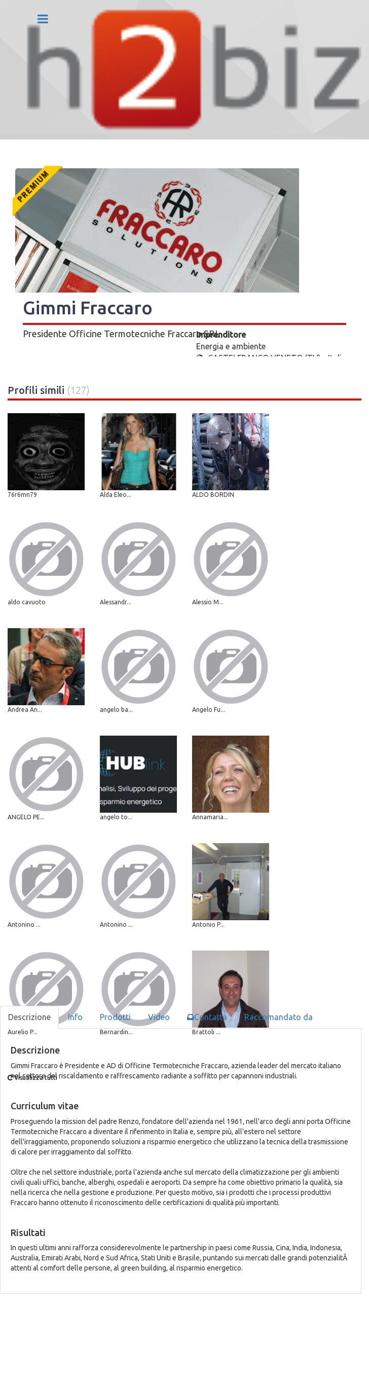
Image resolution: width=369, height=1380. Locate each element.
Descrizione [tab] (29, 1017)
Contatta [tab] (207, 1017)
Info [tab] (75, 1017)
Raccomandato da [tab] (278, 1017)
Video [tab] (159, 1017)
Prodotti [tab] (115, 1017)
